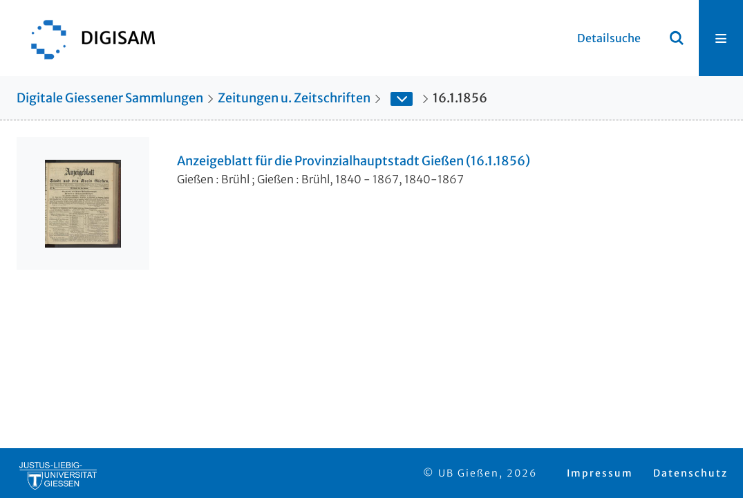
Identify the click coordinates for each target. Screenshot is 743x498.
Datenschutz (690, 473)
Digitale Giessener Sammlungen (110, 98)
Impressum (600, 473)
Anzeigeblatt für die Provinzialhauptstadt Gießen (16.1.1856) (353, 161)
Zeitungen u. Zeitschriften (294, 98)
